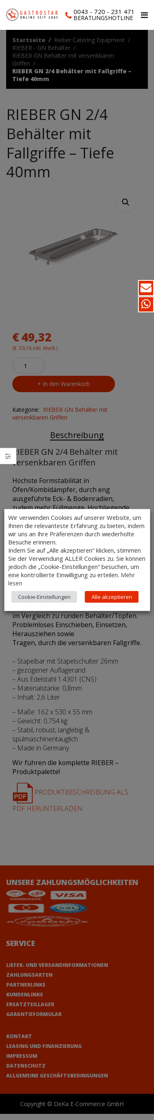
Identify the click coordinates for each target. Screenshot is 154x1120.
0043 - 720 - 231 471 (104, 11)
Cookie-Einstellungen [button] (44, 597)
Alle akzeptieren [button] (112, 597)
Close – (8, 458)
